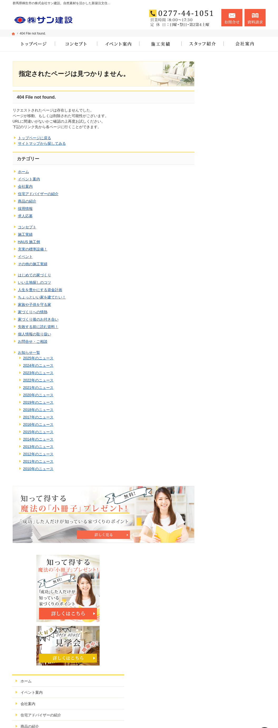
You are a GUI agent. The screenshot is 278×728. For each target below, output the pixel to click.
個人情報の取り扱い (34, 334)
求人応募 (25, 216)
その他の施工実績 (32, 264)
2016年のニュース (38, 424)
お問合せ (231, 17)
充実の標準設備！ (32, 249)
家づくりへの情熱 (32, 312)
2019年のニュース (38, 402)
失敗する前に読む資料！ (38, 327)
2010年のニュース (38, 469)
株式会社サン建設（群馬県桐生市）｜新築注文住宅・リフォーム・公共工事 (196, 718)
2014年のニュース (38, 439)
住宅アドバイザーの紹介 (38, 194)
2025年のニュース (38, 358)
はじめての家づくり (34, 275)
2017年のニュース (38, 417)
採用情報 (25, 208)
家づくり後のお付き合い (38, 319)
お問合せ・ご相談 (32, 341)
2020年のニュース (38, 395)
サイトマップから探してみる (42, 143)
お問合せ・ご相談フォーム (234, 696)
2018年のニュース (38, 410)
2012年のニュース (38, 454)
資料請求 (255, 17)
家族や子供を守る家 (34, 304)
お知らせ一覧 (29, 352)
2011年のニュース (38, 461)
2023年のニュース (38, 373)
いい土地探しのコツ (34, 282)
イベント (25, 256)
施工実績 (25, 234)
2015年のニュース (38, 432)
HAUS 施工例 (29, 242)
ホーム (23, 172)
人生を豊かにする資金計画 (40, 290)
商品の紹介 (27, 201)
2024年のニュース (38, 365)
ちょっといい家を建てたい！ (42, 297)
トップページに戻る (34, 138)
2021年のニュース (38, 387)
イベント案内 (29, 179)
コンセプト (27, 227)
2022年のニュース (38, 380)
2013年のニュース (38, 447)
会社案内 (25, 186)
